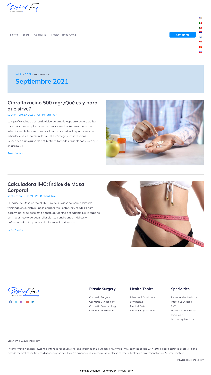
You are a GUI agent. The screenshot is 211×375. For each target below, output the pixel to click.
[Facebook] (10, 301)
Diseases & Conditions (142, 297)
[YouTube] (27, 301)
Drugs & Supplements (142, 310)
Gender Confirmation (101, 310)
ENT (173, 305)
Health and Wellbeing (183, 310)
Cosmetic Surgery (99, 297)
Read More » (16, 153)
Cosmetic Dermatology (102, 305)
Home (14, 34)
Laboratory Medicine (182, 318)
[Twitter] (16, 301)
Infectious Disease (181, 301)
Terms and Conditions (89, 370)
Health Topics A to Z (63, 34)
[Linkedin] (32, 301)
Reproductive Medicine (184, 297)
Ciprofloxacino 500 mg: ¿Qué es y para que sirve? (53, 105)
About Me (40, 34)
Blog (26, 34)
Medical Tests (137, 305)
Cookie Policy (109, 370)
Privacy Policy (125, 370)
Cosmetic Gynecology (102, 301)
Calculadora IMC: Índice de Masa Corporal (46, 187)
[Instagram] (21, 301)
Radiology (177, 314)
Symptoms (136, 301)
